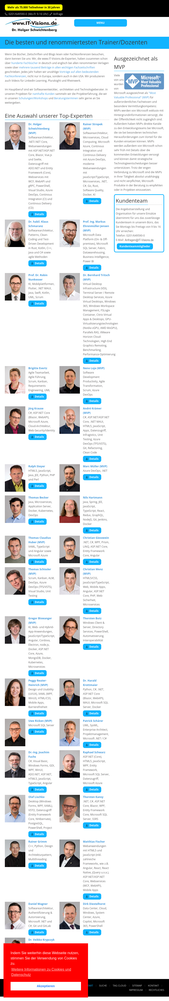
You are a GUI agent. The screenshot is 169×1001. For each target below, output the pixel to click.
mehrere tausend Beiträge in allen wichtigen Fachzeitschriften (57, 67)
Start (89, 985)
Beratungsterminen (66, 98)
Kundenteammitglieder (134, 246)
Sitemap (137, 985)
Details (37, 214)
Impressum (136, 990)
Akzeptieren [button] (46, 986)
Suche (103, 985)
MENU (101, 23)
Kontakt (153, 985)
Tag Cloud (119, 985)
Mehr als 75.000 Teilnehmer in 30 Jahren (33, 7)
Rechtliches (156, 990)
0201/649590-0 (18, 14)
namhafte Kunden (44, 94)
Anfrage (58, 14)
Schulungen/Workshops (33, 98)
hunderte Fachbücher (24, 63)
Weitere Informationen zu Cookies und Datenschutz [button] (41, 972)
